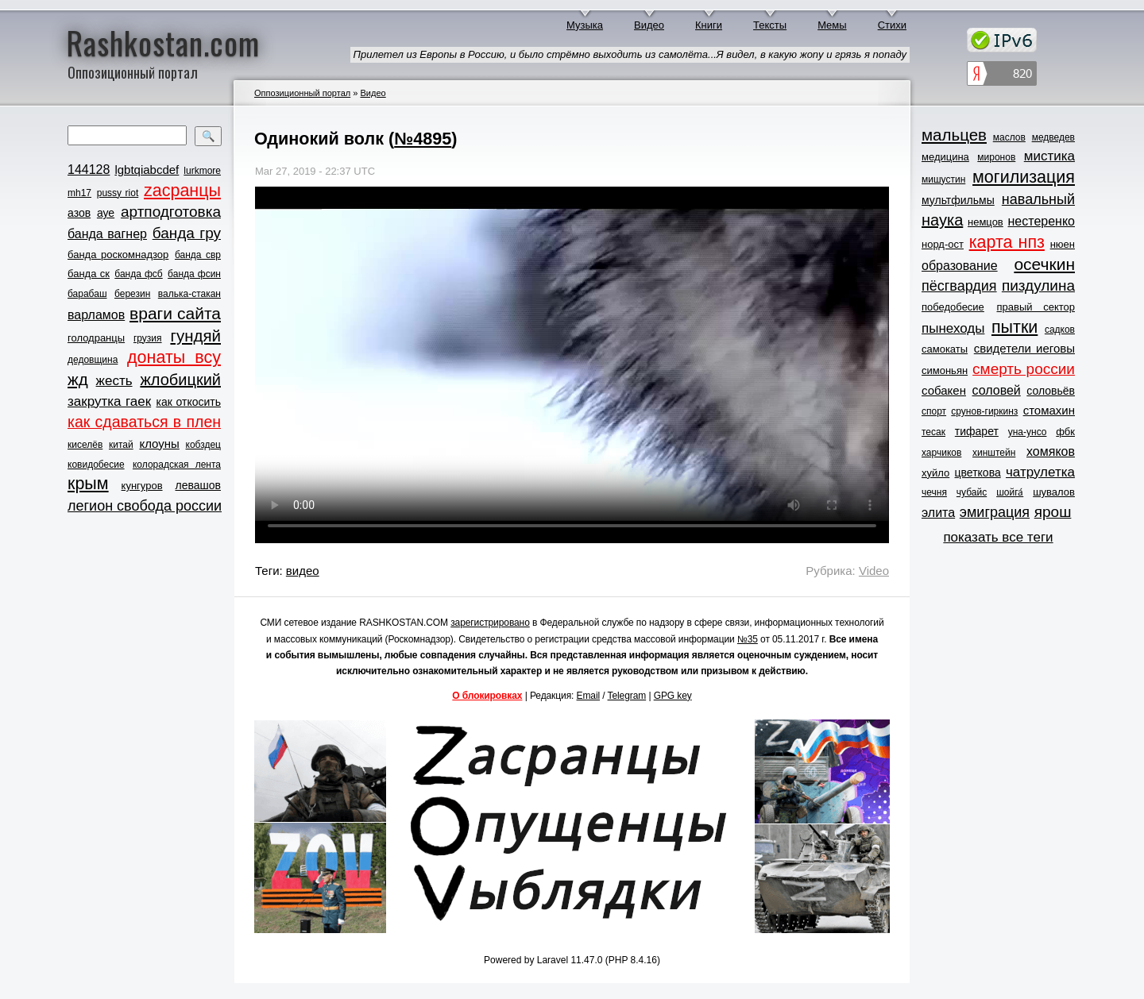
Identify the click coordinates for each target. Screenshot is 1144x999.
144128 (89, 169)
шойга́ (1009, 492)
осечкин (1044, 264)
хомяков (1050, 451)
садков (1060, 329)
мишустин (943, 179)
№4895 (422, 138)
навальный (1038, 199)
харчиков (941, 452)
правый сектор (1036, 307)
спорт (934, 411)
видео (302, 570)
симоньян (945, 370)
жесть (114, 380)
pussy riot (117, 193)
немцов (985, 222)
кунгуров (142, 486)
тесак (933, 432)
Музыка (584, 25)
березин (132, 293)
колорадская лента (177, 464)
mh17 (79, 193)
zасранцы (182, 190)
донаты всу (174, 357)
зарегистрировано (490, 622)
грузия (147, 338)
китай (121, 444)
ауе (105, 212)
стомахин (1049, 410)
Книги (708, 25)
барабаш (87, 293)
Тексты (769, 25)
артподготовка (171, 211)
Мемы (832, 25)
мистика (1049, 156)
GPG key (673, 695)
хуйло (935, 473)
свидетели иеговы (1024, 348)
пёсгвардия (959, 286)
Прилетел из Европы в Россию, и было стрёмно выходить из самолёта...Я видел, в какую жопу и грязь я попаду (630, 54)
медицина (945, 157)
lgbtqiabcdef (146, 169)
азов (79, 212)
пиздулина (1038, 285)
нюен (1062, 244)
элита (938, 512)
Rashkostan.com (163, 42)
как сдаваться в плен (144, 421)
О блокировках (487, 695)
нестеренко (1042, 221)
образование (960, 265)
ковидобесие (96, 464)
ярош (1053, 511)
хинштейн (993, 452)
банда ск (89, 274)
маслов (1009, 137)
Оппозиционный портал (302, 93)
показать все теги (998, 537)
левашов (198, 485)
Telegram (627, 695)
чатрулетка (1040, 472)
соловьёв (1050, 390)
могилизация (1023, 177)
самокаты (945, 349)
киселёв (85, 444)
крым (88, 483)
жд (78, 379)
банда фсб (138, 274)
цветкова (978, 472)
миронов (996, 157)
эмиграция (995, 512)
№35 (747, 639)
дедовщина (93, 359)
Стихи (892, 25)
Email (589, 695)
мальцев (954, 134)
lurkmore (202, 170)
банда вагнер (107, 234)
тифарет (977, 431)
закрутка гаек (109, 401)
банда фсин (194, 274)
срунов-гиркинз (984, 411)
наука (942, 220)
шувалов (1054, 492)
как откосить (189, 401)
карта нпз (1007, 242)
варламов (96, 315)
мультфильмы (958, 200)
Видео (649, 25)
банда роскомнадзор (118, 254)
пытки (1014, 327)
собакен (944, 390)
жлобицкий (180, 379)
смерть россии (1023, 369)
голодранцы (96, 338)
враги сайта (175, 313)
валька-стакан (189, 293)
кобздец (203, 444)
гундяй (195, 335)
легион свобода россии (145, 506)
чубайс (972, 492)
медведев (1053, 137)
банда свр (198, 254)
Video (874, 570)
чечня (934, 492)
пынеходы (953, 328)
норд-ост (943, 244)
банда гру (187, 233)
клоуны (159, 443)
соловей (996, 390)
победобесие (953, 307)
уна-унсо (1027, 432)
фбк (1065, 432)
